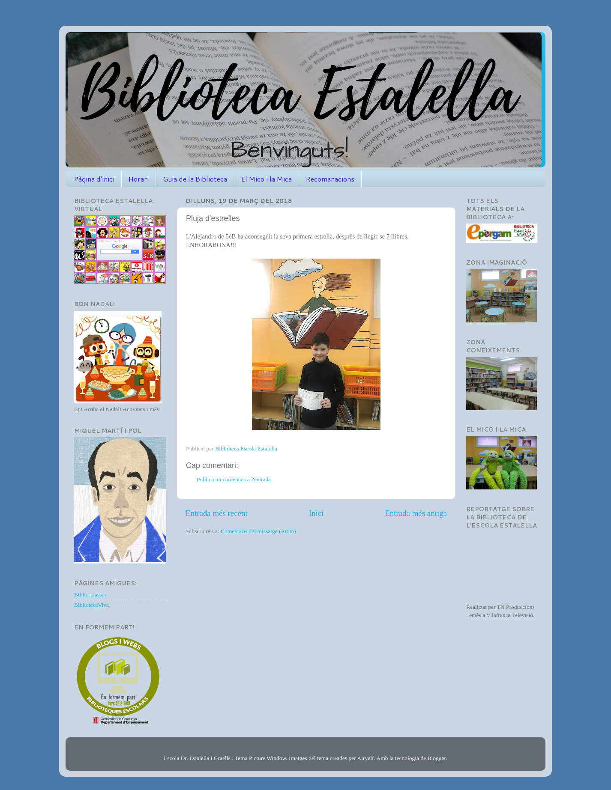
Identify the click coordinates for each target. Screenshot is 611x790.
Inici (316, 513)
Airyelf (365, 758)
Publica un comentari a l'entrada (234, 479)
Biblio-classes (90, 594)
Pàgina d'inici (94, 179)
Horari (139, 179)
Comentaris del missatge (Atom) (258, 531)
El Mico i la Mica (266, 179)
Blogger (437, 758)
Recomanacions (330, 179)
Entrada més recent (217, 513)
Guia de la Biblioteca (195, 179)
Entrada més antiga (416, 513)
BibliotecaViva (91, 605)
